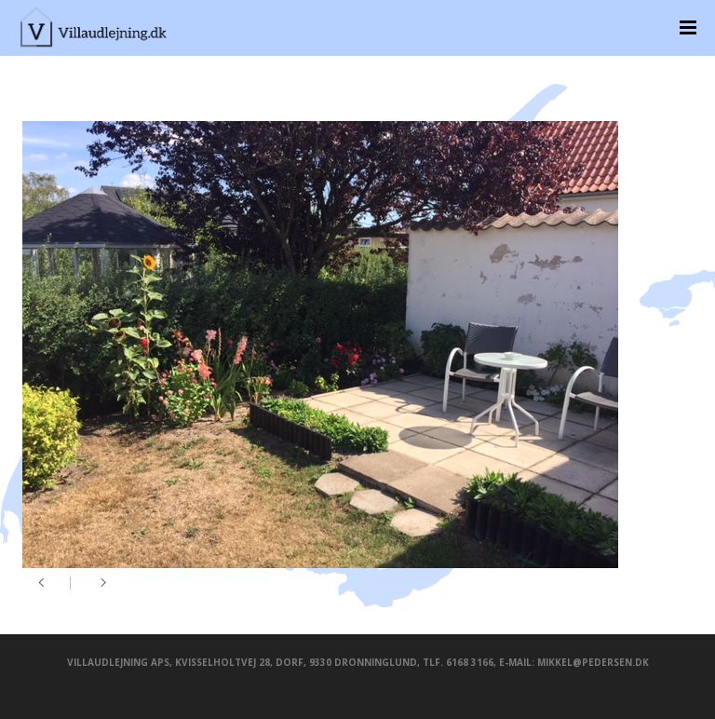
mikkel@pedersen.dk (593, 662)
